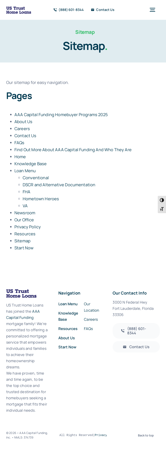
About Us (23, 121)
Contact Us (25, 135)
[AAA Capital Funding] (136, 331)
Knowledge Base (30, 163)
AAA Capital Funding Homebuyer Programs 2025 (61, 114)
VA (25, 206)
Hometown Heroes (41, 199)
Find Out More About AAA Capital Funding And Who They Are (73, 149)
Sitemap (22, 241)
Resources (24, 234)
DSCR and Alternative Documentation (59, 184)
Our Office (24, 220)
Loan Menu (25, 170)
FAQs (19, 142)
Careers (22, 128)
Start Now (23, 248)
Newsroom (24, 213)
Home (20, 156)
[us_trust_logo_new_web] (19, 10)
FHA (26, 191)
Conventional (36, 177)
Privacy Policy (27, 227)
